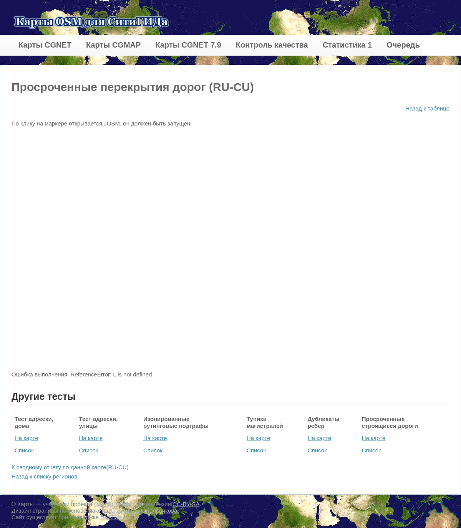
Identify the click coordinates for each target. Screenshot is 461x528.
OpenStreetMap (114, 504)
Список (24, 450)
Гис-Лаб (111, 517)
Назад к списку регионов (44, 476)
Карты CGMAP (113, 45)
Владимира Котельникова (142, 510)
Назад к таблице (427, 108)
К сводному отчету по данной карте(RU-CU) (70, 467)
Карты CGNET (44, 45)
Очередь (403, 45)
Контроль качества (272, 45)
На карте (26, 438)
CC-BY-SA (185, 504)
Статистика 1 (347, 45)
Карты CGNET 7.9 (188, 45)
